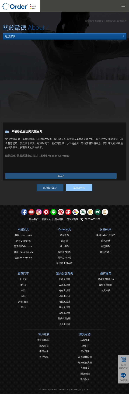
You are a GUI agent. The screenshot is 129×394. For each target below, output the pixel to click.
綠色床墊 (105, 240)
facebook (24, 212)
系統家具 (23, 229)
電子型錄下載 (64, 257)
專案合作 (43, 351)
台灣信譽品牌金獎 (90, 212)
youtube (31, 212)
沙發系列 (64, 235)
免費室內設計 (123, 366)
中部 (23, 290)
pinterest (46, 212)
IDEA (75, 212)
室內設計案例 (64, 273)
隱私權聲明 (72, 219)
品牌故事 (85, 340)
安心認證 (85, 351)
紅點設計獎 (61, 212)
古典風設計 (64, 312)
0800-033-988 (92, 219)
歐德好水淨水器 (64, 263)
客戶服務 (44, 334)
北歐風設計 (64, 279)
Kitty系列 (64, 246)
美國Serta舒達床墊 (105, 235)
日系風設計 (64, 324)
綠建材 (83, 212)
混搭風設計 (64, 301)
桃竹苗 (23, 284)
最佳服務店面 (106, 284)
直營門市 (23, 273)
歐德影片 (85, 379)
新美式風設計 (64, 318)
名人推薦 (105, 290)
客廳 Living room (23, 235)
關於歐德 (85, 334)
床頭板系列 (105, 252)
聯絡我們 (33, 219)
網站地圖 (59, 219)
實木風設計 (64, 307)
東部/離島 (23, 301)
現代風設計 (64, 296)
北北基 (23, 279)
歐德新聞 (85, 373)
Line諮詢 (123, 380)
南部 (23, 296)
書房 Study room (23, 257)
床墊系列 (105, 229)
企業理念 (85, 368)
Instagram (39, 212)
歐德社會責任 (85, 362)
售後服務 (43, 356)
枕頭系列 (105, 246)
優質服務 (105, 273)
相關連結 (46, 219)
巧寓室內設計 (105, 212)
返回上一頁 (79, 187)
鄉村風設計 (64, 290)
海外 (23, 307)
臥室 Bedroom (23, 240)
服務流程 (43, 345)
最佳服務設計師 (106, 279)
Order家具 (64, 229)
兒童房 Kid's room (23, 246)
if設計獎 (68, 212)
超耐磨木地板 (64, 252)
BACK (61, 175)
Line (53, 212)
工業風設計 (64, 284)
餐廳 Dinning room (23, 252)
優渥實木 (98, 212)
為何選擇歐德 (85, 356)
